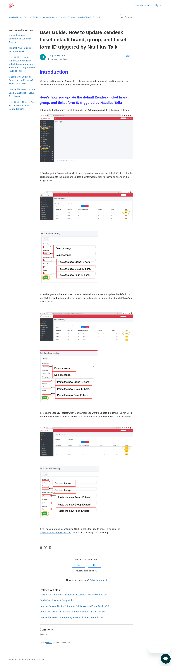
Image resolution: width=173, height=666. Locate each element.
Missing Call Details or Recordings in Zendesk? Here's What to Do (21, 80)
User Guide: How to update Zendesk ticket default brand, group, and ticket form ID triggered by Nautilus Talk (22, 64)
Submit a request (143, 5)
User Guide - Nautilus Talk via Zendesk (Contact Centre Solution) (22, 105)
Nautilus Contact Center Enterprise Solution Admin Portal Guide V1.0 (74, 606)
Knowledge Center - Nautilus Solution (58, 17)
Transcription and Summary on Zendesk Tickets (20, 38)
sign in (49, 642)
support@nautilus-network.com (55, 532)
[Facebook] (41, 547)
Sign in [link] (158, 5)
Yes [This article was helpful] (78, 565)
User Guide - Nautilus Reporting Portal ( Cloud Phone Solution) (71, 617)
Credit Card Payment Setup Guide (57, 600)
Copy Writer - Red (57, 55)
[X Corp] (45, 547)
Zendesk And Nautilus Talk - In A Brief (20, 50)
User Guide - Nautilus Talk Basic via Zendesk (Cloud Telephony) (22, 92)
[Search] (141, 17)
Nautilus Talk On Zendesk (89, 17)
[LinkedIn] (50, 547)
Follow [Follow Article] (127, 56)
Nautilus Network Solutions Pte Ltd (24, 17)
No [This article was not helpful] (94, 565)
